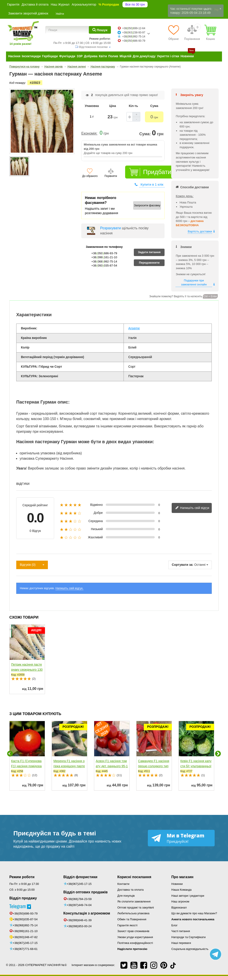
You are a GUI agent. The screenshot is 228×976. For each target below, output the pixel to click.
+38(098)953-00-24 (79, 926)
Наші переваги (181, 943)
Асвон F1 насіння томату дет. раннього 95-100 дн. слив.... (112, 766)
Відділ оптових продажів (85, 892)
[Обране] (173, 32)
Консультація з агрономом (86, 913)
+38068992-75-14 (133, 36)
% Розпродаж (108, 4)
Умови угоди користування (135, 937)
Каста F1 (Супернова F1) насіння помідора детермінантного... (26, 766)
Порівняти (110, 176)
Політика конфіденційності (135, 943)
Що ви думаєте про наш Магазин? (194, 913)
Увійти (60, 13)
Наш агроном (180, 901)
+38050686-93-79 (133, 40)
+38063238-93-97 (133, 32)
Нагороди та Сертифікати (188, 937)
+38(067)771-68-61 (25, 949)
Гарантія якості (127, 925)
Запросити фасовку (147, 205)
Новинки (177, 884)
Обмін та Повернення (131, 919)
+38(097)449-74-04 (79, 905)
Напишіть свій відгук (192, 508)
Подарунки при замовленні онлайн (194, 282)
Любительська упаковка (133, 913)
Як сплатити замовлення (134, 901)
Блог (174, 925)
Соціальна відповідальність (189, 949)
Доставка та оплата (130, 889)
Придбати (157, 171)
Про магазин (182, 877)
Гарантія (13, 4)
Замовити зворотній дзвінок (28, 13)
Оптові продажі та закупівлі (135, 907)
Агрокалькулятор (84, 4)
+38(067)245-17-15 (25, 943)
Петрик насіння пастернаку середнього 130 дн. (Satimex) (27, 670)
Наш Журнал (60, 4)
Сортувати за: (182, 564)
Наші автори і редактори (187, 895)
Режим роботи (22, 877)
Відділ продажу (23, 898)
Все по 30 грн (135, 4)
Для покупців (126, 895)
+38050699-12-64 (133, 28)
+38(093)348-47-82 (25, 937)
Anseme (134, 328)
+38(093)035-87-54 (25, 919)
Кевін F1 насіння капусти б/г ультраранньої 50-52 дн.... (196, 766)
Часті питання (180, 931)
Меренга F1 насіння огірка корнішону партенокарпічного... (69, 766)
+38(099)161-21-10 (25, 931)
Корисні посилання (134, 877)
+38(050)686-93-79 (25, 913)
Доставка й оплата (35, 4)
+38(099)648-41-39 (79, 920)
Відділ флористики (80, 877)
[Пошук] (100, 30)
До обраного (90, 176)
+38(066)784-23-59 (79, 899)
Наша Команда (181, 889)
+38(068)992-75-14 (25, 925)
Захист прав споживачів (133, 931)
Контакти (123, 884)
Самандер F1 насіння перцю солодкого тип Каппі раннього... (153, 766)
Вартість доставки (200, 231)
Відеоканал (179, 907)
